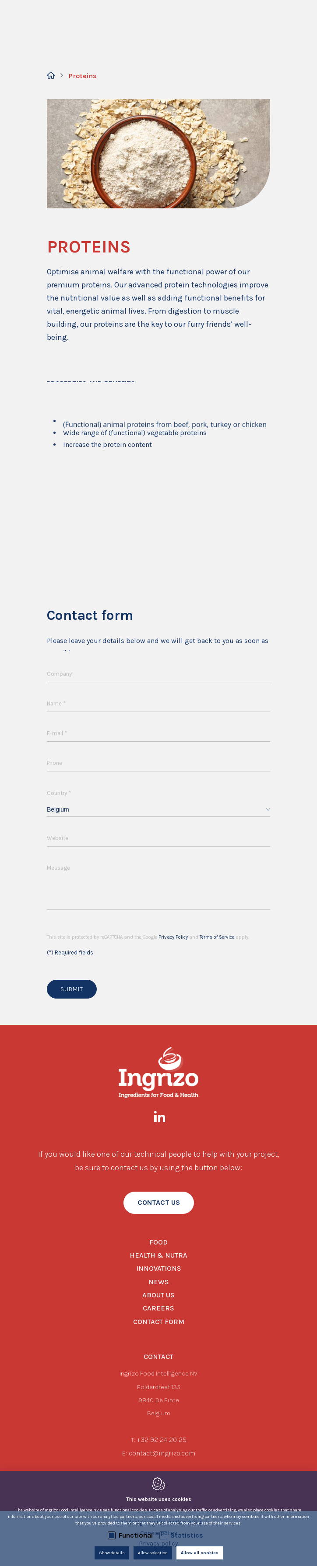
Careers (158, 1308)
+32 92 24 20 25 (162, 1439)
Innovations (158, 1268)
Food (158, 1242)
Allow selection (153, 1553)
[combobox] (158, 809)
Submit (71, 989)
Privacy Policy (173, 937)
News (158, 1282)
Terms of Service (217, 937)
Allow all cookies (199, 1553)
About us (158, 1295)
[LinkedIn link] (164, 1118)
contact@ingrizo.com (162, 1453)
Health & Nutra (158, 1255)
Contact (158, 1356)
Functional (136, 1535)
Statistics (186, 1535)
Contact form (158, 1321)
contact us (158, 1202)
